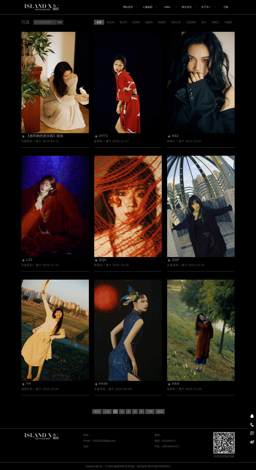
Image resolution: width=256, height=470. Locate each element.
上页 (107, 411)
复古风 (123, 22)
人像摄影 (148, 7)
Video (167, 7)
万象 (225, 7)
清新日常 (176, 22)
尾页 (160, 411)
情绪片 (215, 22)
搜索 (60, 22)
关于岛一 (206, 7)
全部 (99, 22)
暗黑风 (136, 22)
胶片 (203, 22)
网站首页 (128, 7)
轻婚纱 (162, 22)
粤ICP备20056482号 (159, 466)
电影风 (149, 22)
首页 (96, 411)
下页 (149, 411)
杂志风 (110, 22)
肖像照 (228, 22)
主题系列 (191, 22)
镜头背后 (187, 7)
